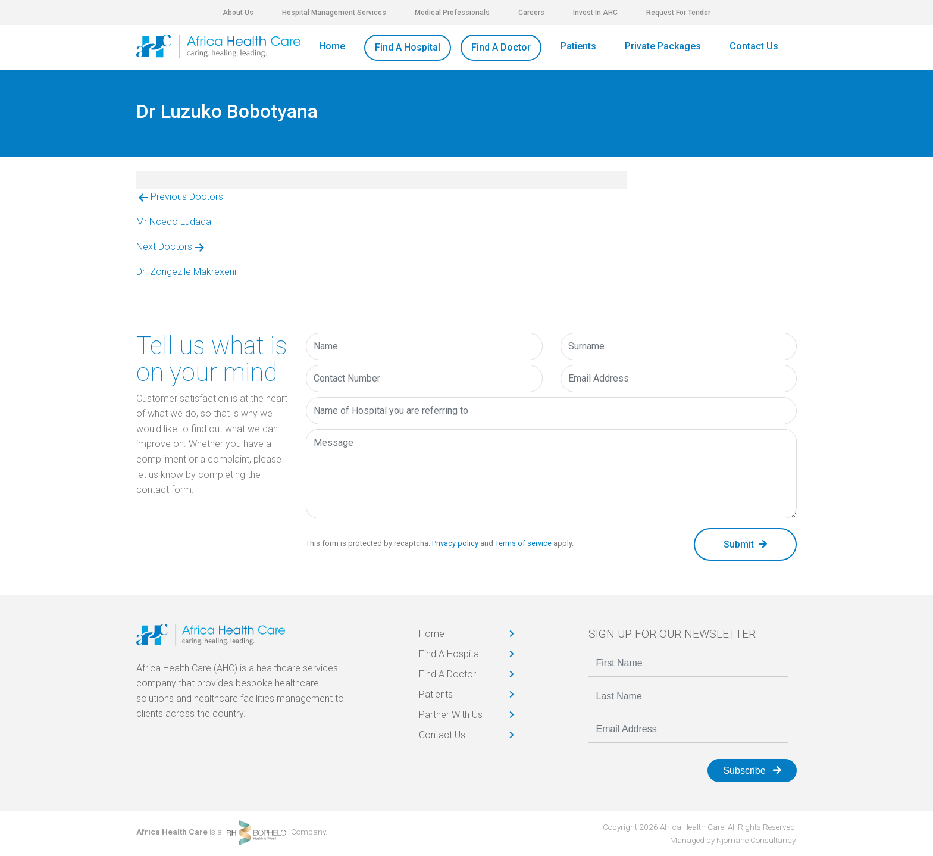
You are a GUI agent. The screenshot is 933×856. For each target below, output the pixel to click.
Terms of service (523, 543)
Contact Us (754, 46)
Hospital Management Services (334, 12)
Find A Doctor (501, 47)
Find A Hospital (407, 47)
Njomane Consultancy (755, 840)
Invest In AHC (595, 12)
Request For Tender (678, 12)
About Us (238, 12)
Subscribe (752, 771)
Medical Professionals (452, 12)
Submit (745, 544)
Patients (578, 46)
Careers (531, 12)
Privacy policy (455, 543)
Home (332, 46)
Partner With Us (451, 714)
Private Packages (663, 46)
